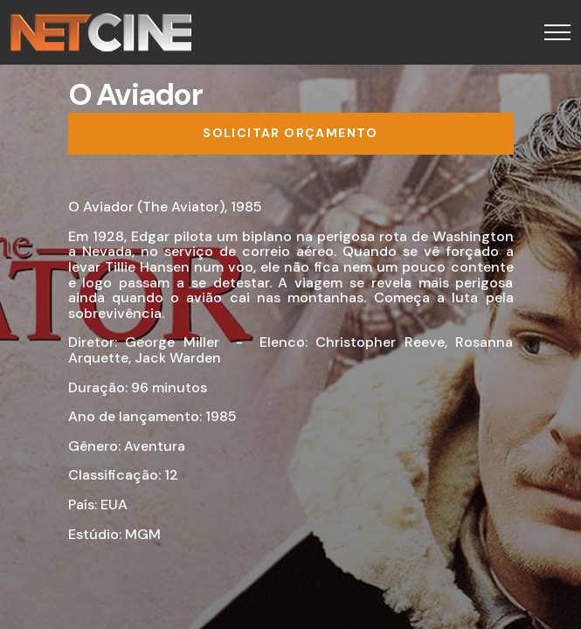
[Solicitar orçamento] (291, 134)
